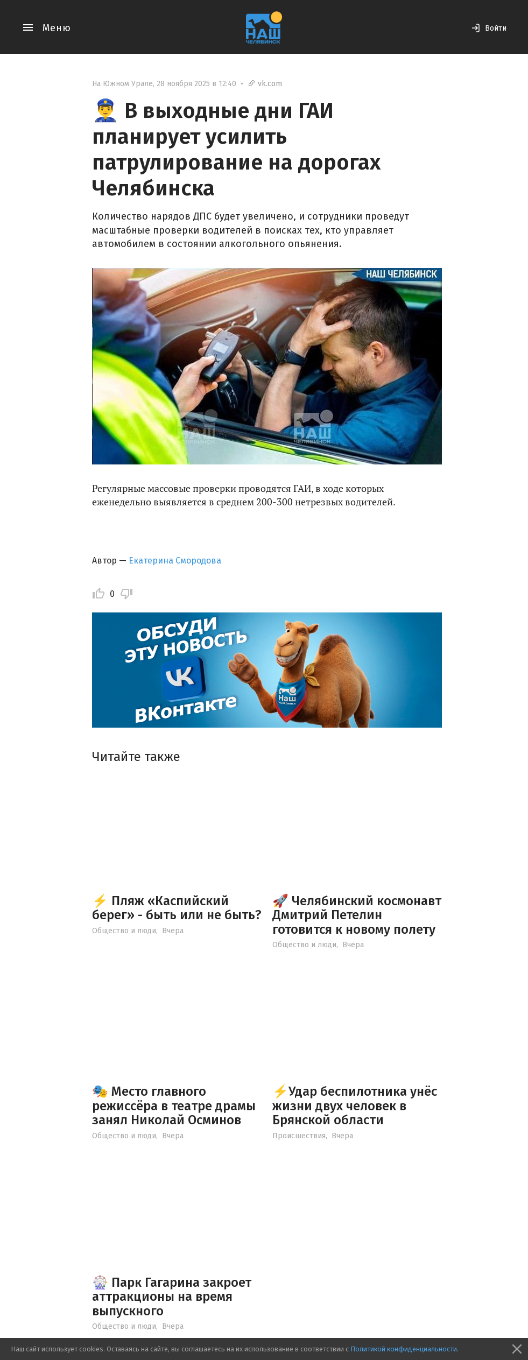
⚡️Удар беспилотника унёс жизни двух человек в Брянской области (354, 1106)
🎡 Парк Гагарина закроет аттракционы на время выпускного (171, 1297)
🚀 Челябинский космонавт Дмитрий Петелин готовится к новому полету (356, 915)
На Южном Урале (122, 83)
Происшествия (299, 1135)
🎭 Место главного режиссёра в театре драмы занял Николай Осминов (174, 1106)
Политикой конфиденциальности (403, 1349)
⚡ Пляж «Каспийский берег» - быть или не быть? (177, 907)
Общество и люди (124, 930)
